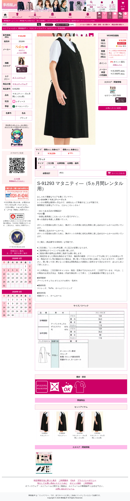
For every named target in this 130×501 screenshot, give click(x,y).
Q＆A (73, 480)
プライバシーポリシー (86, 480)
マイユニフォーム (102, 6)
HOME (5, 16)
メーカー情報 (22, 53)
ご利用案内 (63, 480)
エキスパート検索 (91, 6)
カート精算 (123, 6)
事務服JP (22, 28)
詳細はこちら (117, 65)
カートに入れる (116, 173)
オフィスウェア (19, 78)
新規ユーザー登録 (62, 25)
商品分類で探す (117, 24)
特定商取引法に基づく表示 (45, 480)
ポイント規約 (75, 483)
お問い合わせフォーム (65, 489)
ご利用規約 (88, 483)
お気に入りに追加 (113, 108)
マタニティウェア (36, 28)
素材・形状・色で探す (101, 24)
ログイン (49, 25)
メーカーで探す (85, 24)
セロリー (51, 28)
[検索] (19, 24)
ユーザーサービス (112, 6)
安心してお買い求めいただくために (52, 483)
